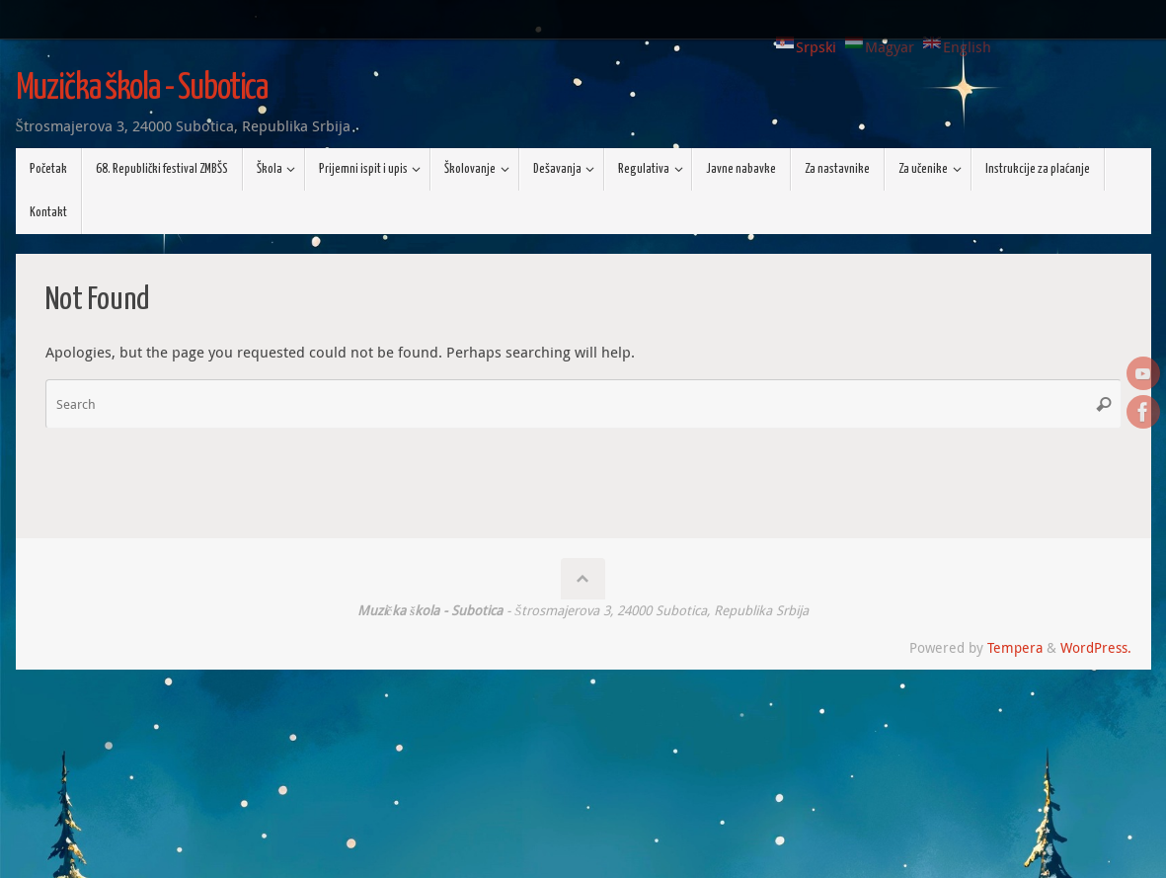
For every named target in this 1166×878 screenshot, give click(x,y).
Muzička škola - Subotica (142, 89)
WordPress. (1095, 648)
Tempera (1015, 648)
